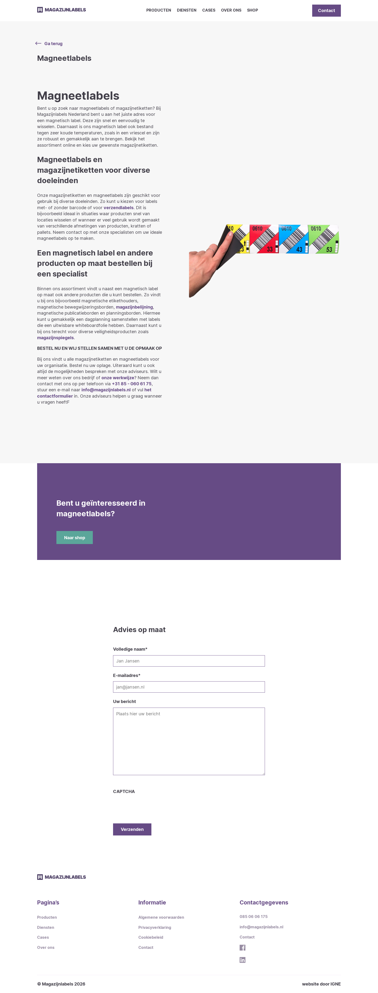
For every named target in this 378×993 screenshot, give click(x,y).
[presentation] (149, 803)
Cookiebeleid (150, 937)
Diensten (186, 10)
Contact (326, 10)
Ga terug (49, 43)
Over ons (231, 10)
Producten (158, 10)
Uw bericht (124, 701)
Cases (208, 10)
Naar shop (74, 537)
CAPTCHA (124, 791)
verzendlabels (119, 207)
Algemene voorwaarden (161, 917)
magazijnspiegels (55, 337)
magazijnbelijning (134, 307)
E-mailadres (127, 675)
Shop (252, 10)
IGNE (336, 983)
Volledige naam (130, 649)
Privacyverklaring (154, 927)
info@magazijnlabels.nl (106, 389)
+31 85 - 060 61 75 (132, 383)
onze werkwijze (117, 377)
